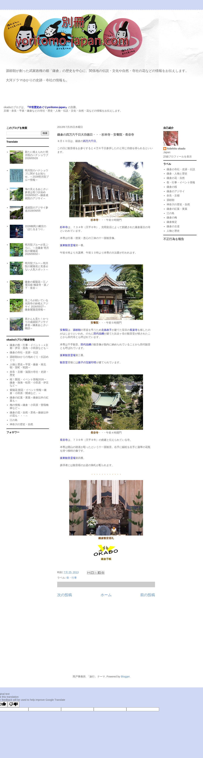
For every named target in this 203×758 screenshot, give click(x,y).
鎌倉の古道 (173, 226)
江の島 (14, 420)
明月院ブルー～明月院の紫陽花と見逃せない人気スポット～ (36, 266)
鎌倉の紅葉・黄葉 (177, 208)
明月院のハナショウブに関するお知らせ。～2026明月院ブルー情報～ (37, 175)
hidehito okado (176, 148)
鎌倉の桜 (172, 186)
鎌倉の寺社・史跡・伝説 (24, 352)
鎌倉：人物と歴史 (177, 173)
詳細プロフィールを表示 (177, 156)
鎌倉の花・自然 (176, 177)
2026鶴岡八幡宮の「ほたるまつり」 (35, 228)
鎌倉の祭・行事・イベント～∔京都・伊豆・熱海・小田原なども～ (29, 347)
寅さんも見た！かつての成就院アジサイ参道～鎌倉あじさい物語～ (36, 323)
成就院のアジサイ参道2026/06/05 (36, 209)
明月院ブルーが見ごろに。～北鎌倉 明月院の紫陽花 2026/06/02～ (37, 249)
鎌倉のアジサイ (176, 191)
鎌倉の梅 (172, 217)
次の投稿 (64, 595)
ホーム (106, 595)
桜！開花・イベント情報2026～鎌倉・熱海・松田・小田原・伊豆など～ (29, 382)
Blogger (125, 676)
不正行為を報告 (173, 239)
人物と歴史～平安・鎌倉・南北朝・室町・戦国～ (28, 366)
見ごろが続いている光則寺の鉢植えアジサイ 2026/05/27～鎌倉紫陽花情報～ (36, 305)
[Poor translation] (13, 704)
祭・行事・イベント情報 (181, 182)
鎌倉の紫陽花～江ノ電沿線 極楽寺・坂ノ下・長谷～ (37, 285)
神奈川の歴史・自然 (21, 424)
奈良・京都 (173, 195)
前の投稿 (147, 595)
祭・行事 (71, 577)
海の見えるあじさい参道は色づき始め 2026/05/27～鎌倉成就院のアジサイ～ (36, 194)
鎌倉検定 (172, 221)
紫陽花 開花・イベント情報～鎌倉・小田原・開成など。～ (28, 391)
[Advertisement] (101, 638)
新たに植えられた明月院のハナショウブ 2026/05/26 (36, 155)
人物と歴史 (173, 230)
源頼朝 (170, 199)
